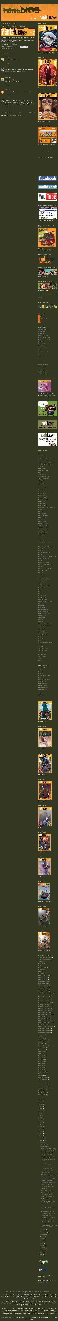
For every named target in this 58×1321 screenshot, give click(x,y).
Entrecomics (41, 677)
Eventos (40, 971)
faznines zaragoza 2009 (44, 1034)
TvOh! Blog (41, 652)
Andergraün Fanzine (43, 460)
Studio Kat (41, 636)
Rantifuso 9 (41, 1069)
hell (39, 1036)
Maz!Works (41, 582)
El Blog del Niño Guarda (44, 337)
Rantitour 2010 (42, 1071)
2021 (41, 1113)
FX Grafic (40, 511)
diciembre (44, 1144)
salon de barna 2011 (43, 1087)
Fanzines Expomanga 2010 (45, 1014)
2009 (41, 1140)
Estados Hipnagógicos (43, 505)
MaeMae (40, 572)
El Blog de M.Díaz (42, 497)
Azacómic (40, 466)
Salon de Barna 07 (43, 1079)
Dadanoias (41, 490)
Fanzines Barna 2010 (43, 983)
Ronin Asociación (42, 631)
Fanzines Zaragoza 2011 (44, 1030)
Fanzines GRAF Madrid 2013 (45, 1020)
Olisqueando (41, 607)
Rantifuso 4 (41, 1059)
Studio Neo (41, 638)
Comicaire (40, 480)
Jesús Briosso (41, 343)
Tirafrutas (40, 691)
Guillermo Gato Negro (43, 529)
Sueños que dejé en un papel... (46, 642)
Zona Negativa (42, 695)
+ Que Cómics (41, 667)
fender (40, 322)
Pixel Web (40, 619)
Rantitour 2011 (42, 1073)
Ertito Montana (42, 503)
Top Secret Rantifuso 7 (46, 1199)
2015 (41, 1126)
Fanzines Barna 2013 (43, 989)
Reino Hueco (41, 357)
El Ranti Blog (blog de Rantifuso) (29, 1291)
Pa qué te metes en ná (44, 609)
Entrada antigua (32, 112)
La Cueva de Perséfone (44, 552)
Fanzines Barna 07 (43, 977)
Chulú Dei (40, 963)
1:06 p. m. (8, 73)
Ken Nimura (41, 548)
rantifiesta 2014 (42, 1047)
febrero (43, 1247)
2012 (41, 1133)
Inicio (19, 112)
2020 (41, 1115)
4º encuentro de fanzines (44, 959)
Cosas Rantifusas (42, 967)
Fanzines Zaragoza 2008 (44, 1028)
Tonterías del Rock (43, 648)
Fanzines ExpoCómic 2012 (45, 1006)
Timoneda (40, 646)
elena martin (41, 341)
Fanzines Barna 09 (43, 981)
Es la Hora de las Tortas (44, 679)
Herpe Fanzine (42, 531)
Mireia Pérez (41, 587)
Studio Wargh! (41, 640)
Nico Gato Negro (42, 599)
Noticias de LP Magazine (47, 1190)
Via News (40, 693)
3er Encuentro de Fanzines (45, 957)
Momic (40, 591)
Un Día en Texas (42, 654)
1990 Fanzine (41, 453)
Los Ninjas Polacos (43, 570)
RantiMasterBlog (43, 318)
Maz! (39, 349)
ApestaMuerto (41, 331)
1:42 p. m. (8, 85)
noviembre (44, 1146)
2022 (41, 1111)
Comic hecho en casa (43, 478)
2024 (41, 1106)
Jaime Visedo (41, 539)
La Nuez (40, 560)
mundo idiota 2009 (43, 1042)
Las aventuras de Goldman (45, 568)
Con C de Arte (41, 484)
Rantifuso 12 (41, 1055)
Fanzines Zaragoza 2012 (44, 1032)
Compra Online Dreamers (44, 374)
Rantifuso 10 (41, 1051)
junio (42, 1238)
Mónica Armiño (42, 597)
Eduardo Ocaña (42, 493)
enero (43, 1249)
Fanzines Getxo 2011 (43, 1018)
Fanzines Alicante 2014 (44, 975)
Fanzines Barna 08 (43, 979)
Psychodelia (41, 621)
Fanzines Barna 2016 (43, 991)
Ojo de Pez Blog (42, 605)
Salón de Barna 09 (43, 1083)
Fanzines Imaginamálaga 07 (45, 1022)
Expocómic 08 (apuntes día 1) (48, 1157)
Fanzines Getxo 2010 (43, 1016)
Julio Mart (40, 544)
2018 (41, 1120)
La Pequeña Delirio (43, 347)
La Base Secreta (42, 685)
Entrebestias (41, 969)
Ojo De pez (41, 603)
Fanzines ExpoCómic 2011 (45, 1004)
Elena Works (41, 501)
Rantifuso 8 (41, 1067)
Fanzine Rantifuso (46, 151)
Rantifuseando (42, 1049)
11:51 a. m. (8, 63)
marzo (43, 1245)
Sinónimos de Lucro (43, 633)
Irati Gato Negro (42, 535)
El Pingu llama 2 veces (44, 339)
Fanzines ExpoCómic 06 (44, 995)
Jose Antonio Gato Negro (44, 542)
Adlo (39, 669)
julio (42, 1236)
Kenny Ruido (41, 550)
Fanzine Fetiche (42, 517)
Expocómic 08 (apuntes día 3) (48, 1148)
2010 (41, 1138)
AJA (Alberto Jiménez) (43, 329)
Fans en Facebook (43, 364)
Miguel (40, 316)
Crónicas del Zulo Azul (43, 488)
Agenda (40, 961)
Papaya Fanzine (42, 617)
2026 (41, 1102)
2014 (41, 1129)
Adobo (6, 89)
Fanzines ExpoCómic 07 (44, 996)
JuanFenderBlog (42, 345)
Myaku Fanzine (42, 595)
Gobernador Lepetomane (44, 527)
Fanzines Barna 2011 (43, 985)
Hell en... (40, 1038)
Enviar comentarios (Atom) (14, 115)
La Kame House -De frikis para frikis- (47, 556)
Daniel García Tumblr (43, 335)
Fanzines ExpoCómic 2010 (45, 1002)
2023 (41, 1108)
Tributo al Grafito (42, 650)
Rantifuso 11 (41, 1053)
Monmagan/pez (42, 593)
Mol (39, 353)
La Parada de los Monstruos (45, 564)
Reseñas (40, 1075)
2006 (41, 1254)
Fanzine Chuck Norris (43, 515)
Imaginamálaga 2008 (43, 1040)
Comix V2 (40, 671)
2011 (41, 1135)
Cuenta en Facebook (43, 366)
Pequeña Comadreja (43, 355)
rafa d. (6, 67)
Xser (39, 658)
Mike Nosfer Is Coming (44, 586)
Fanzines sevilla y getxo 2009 (45, 1026)
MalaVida (40, 574)
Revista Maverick (42, 689)
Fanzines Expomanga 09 (44, 1012)
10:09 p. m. (8, 94)
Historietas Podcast (43, 533)
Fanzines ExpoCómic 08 (44, 998)
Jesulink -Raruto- (42, 540)
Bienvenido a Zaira (43, 470)
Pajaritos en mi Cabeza (44, 613)
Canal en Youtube (42, 370)
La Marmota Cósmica (43, 558)
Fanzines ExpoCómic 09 (44, 1000)
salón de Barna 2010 (43, 1085)
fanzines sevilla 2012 (43, 1024)
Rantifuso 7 (11, 48)
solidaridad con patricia (44, 1089)
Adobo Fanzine (42, 455)
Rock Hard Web (42, 629)
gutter (39, 660)
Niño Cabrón (41, 1043)
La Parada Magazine (43, 562)
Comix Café (41, 482)
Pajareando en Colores (44, 611)
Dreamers (40, 673)
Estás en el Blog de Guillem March (46, 507)
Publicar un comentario (6, 110)
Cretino (40, 486)
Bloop (39, 472)
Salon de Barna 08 (43, 1081)
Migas (39, 584)
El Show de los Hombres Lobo (45, 675)
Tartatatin (40, 644)
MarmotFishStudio (42, 578)
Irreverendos (41, 537)
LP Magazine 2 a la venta (47, 1211)
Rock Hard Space (42, 627)
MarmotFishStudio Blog (44, 580)
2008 (41, 1142)
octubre (43, 1229)
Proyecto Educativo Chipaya (45, 1045)
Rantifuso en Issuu (43, 372)
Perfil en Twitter (42, 368)
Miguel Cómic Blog (43, 351)
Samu (6, 56)
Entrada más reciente (6, 112)
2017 (41, 1122)
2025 (41, 1104)
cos (39, 965)
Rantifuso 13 (41, 1057)
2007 (41, 1252)
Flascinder (41, 519)
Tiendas (40, 1090)
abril (42, 1243)
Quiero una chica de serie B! (45, 623)
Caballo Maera (42, 474)
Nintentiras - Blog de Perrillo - (45, 601)
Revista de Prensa (42, 1077)
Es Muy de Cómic (42, 681)
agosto (43, 1234)
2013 (41, 1131)
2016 (41, 1124)
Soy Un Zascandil (42, 634)
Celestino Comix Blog (43, 476)
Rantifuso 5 (41, 1061)
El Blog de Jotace (42, 495)
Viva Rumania (41, 656)
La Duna (40, 554)
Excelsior (40, 509)
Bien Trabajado (42, 468)
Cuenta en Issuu (42, 297)
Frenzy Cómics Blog (43, 523)
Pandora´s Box (42, 615)
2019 (41, 1117)
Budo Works (41, 333)
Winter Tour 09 (42, 1094)
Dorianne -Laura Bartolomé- (45, 492)
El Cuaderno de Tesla (43, 499)
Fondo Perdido (42, 521)
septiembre (44, 1232)
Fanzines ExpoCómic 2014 (45, 1010)
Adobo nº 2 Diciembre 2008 (48, 1196)
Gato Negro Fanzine (43, 525)
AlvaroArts (41, 456)
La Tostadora (41, 566)
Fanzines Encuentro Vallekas (45, 993)
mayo (42, 1241)
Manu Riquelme (42, 576)
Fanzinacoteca (42, 513)
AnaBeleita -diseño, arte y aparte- (46, 458)
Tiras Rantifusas (42, 1092)
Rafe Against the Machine (44, 625)
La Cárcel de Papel (43, 687)
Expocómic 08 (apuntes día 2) (48, 1150)
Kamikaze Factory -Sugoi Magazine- (47, 546)
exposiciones (41, 973)
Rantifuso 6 (41, 1063)
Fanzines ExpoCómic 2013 (45, 1008)
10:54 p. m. (8, 106)
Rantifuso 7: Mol (45, 1205)
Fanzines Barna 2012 (43, 987)
